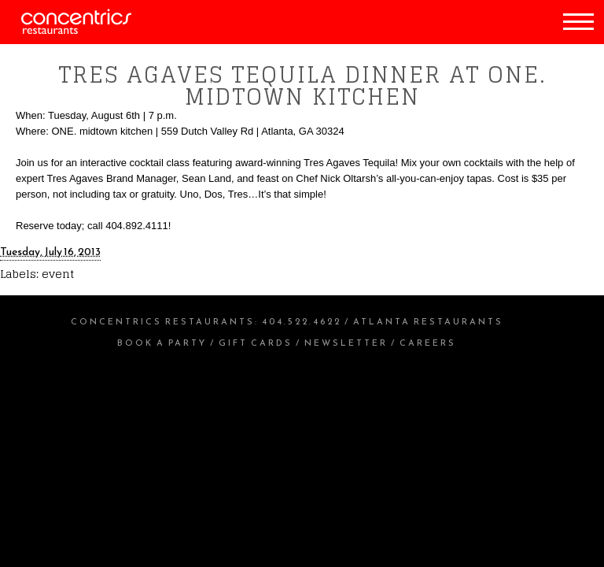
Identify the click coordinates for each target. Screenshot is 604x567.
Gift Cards (256, 342)
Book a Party (162, 342)
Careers (428, 342)
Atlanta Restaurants (428, 321)
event (58, 274)
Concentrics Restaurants (163, 321)
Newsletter (346, 342)
